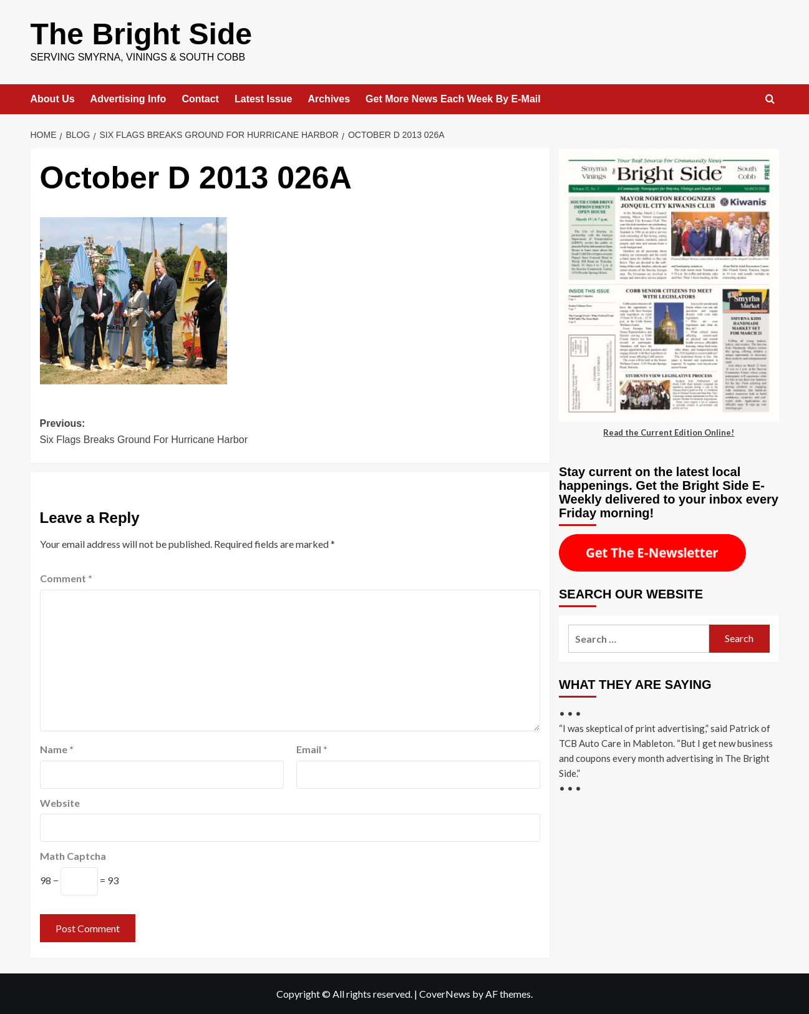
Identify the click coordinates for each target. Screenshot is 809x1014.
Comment (66, 577)
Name (57, 748)
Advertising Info (128, 98)
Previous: (165, 432)
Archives (329, 98)
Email (311, 748)
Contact (200, 98)
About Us (53, 98)
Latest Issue (263, 98)
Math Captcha (73, 855)
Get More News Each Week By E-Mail (453, 98)
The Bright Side (141, 33)
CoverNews (444, 993)
